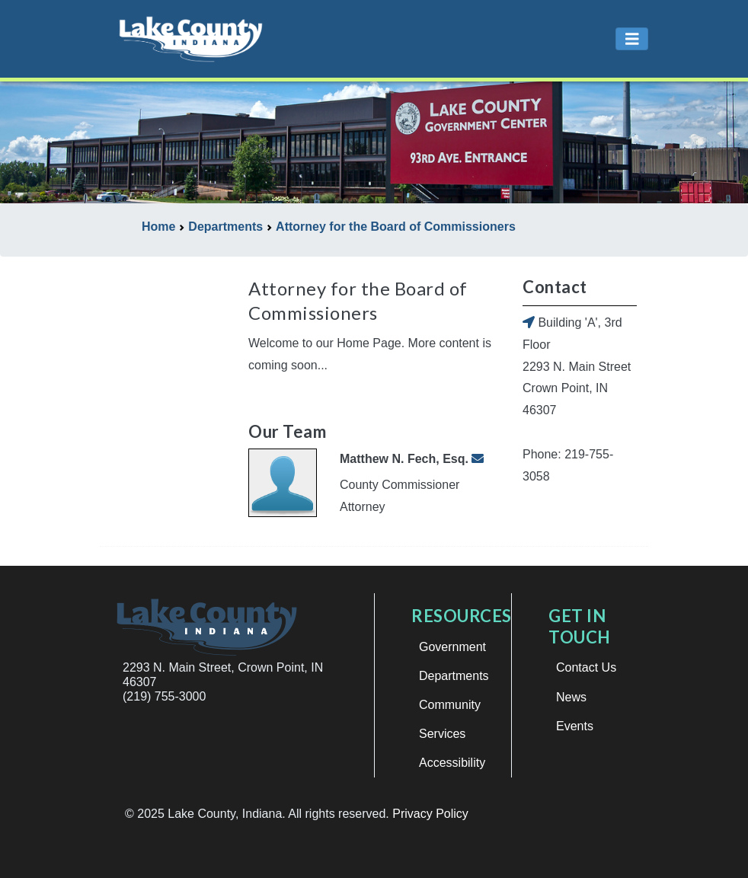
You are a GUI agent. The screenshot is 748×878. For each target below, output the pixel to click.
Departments (454, 675)
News (571, 697)
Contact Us (586, 667)
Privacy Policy (430, 813)
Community (450, 704)
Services (442, 733)
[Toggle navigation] (632, 39)
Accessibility (452, 762)
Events (574, 726)
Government (452, 646)
